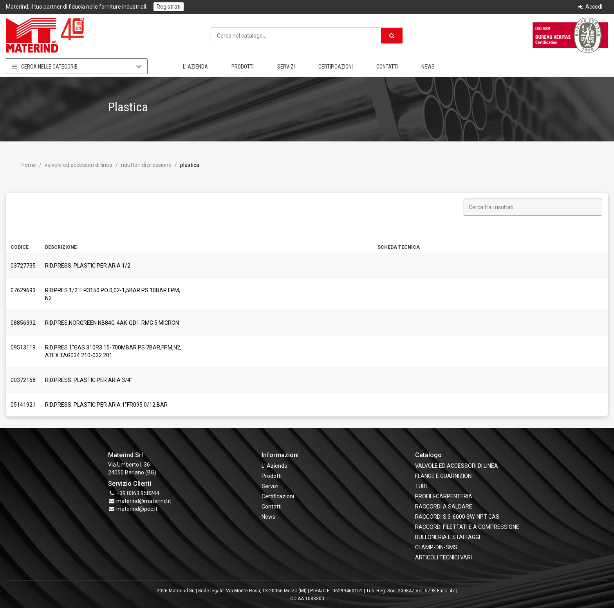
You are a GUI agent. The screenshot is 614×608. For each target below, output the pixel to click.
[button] (392, 35)
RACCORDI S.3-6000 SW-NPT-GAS (457, 517)
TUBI (421, 486)
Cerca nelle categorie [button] (76, 66)
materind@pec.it (136, 509)
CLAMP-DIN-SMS (436, 547)
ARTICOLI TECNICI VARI (443, 557)
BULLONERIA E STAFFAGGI (447, 537)
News (428, 66)
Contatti (387, 66)
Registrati (169, 7)
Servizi (286, 66)
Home (29, 165)
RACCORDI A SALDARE (443, 506)
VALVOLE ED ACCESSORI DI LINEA (77, 165)
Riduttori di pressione (146, 165)
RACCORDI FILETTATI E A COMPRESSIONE (467, 527)
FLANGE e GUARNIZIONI (444, 476)
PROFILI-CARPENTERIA (443, 496)
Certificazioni (335, 66)
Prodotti (242, 66)
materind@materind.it (143, 501)
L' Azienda (195, 66)
